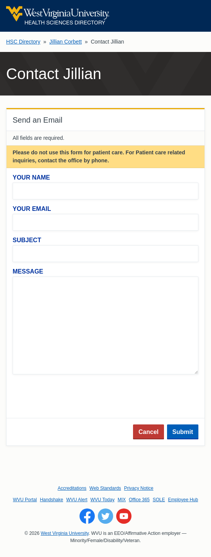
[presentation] (71, 397)
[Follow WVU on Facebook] (87, 516)
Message (28, 271)
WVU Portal (25, 499)
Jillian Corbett (65, 42)
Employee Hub (183, 499)
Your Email (32, 209)
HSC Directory (23, 42)
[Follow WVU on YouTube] (123, 516)
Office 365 (139, 499)
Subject (27, 240)
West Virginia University (64, 533)
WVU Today (103, 499)
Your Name (31, 177)
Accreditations (72, 488)
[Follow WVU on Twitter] (105, 516)
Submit (182, 432)
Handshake (51, 499)
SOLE (159, 499)
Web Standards (105, 488)
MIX (122, 499)
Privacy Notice (139, 488)
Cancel (148, 432)
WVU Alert (76, 499)
